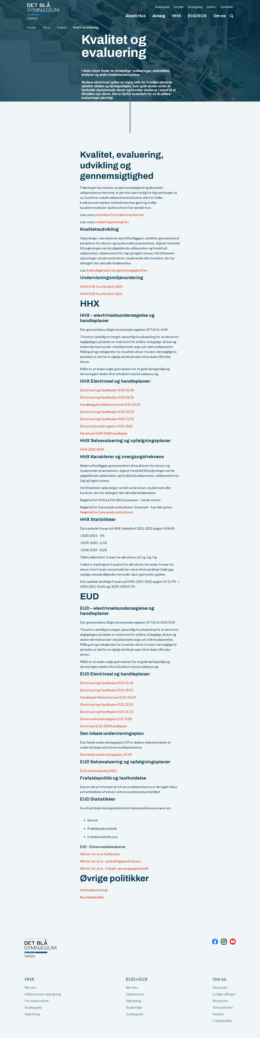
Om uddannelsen (37, 1001)
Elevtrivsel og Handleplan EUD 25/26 (106, 683)
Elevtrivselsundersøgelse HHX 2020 (106, 426)
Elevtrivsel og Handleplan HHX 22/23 (107, 412)
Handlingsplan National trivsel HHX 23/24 (110, 404)
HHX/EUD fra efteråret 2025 (101, 286)
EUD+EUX (137, 979)
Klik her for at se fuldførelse (100, 854)
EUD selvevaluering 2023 (98, 771)
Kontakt (179, 6)
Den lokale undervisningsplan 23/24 (105, 754)
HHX (176, 16)
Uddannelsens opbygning (43, 994)
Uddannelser (135, 994)
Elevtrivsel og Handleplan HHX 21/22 (107, 419)
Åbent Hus (135, 16)
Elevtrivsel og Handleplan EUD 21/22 (106, 712)
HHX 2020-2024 (92, 449)
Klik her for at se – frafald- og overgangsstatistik (114, 868)
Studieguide (162, 6)
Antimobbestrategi (93, 890)
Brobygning (195, 6)
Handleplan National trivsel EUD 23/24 (108, 697)
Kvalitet (62, 27)
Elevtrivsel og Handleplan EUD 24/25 (106, 690)
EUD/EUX (197, 16)
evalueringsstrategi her (112, 222)
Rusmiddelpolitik (92, 897)
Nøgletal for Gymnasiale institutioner (106, 512)
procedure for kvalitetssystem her (119, 215)
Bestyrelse (220, 1001)
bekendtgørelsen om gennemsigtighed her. (117, 270)
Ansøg (158, 16)
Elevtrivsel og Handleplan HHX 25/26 (107, 390)
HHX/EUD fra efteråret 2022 (101, 294)
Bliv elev (30, 987)
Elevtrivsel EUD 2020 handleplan (103, 726)
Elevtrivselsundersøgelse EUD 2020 (106, 719)
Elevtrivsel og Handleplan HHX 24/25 (107, 397)
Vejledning (32, 1014)
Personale (220, 987)
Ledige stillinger (224, 994)
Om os (219, 16)
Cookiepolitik (222, 1021)
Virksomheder (223, 1007)
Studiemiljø (134, 1007)
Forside (31, 27)
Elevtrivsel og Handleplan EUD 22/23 (106, 704)
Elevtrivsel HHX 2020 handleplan (104, 433)
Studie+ (211, 6)
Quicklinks (226, 6)
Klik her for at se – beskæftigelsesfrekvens (110, 861)
